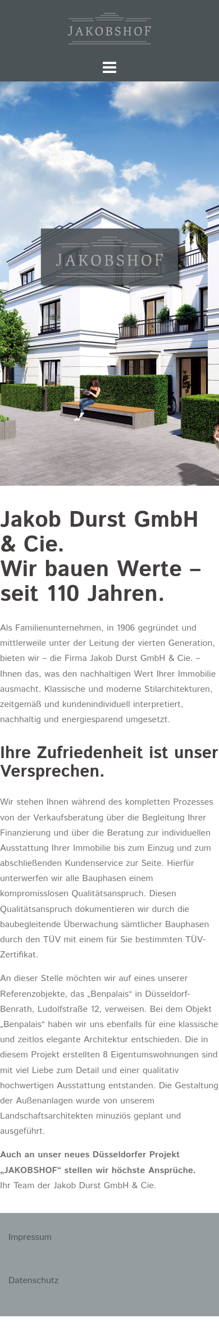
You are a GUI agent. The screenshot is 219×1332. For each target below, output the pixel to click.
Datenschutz (33, 1280)
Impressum (30, 1237)
